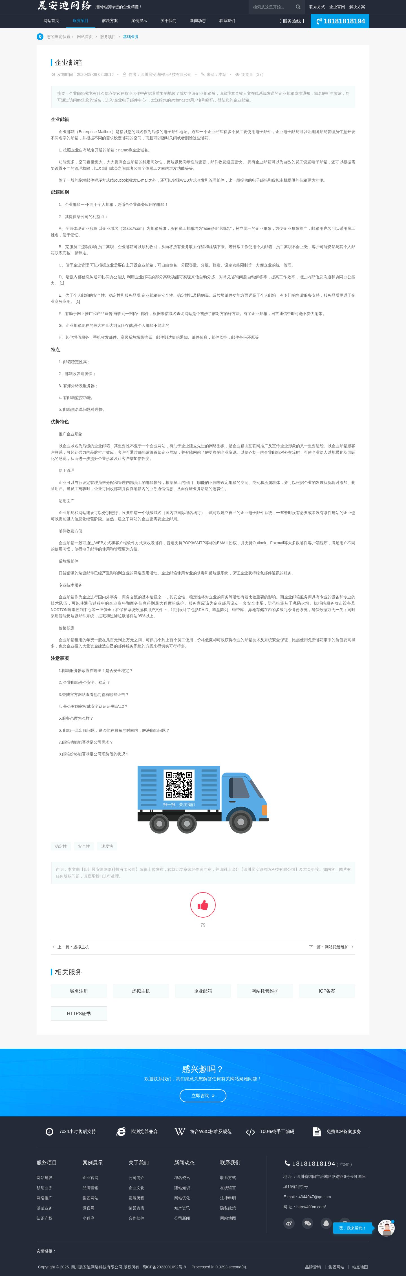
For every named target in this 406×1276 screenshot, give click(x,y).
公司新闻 (182, 1218)
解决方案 (357, 7)
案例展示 (139, 20)
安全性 (84, 846)
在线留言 (228, 1187)
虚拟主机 (141, 991)
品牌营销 (90, 1187)
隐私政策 (228, 1208)
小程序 (88, 1218)
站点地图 (360, 1267)
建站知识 (182, 1187)
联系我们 (227, 20)
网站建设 (44, 1177)
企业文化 (136, 1187)
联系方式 (317, 7)
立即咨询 (203, 1095)
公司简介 (136, 1177)
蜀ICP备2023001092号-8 (164, 1267)
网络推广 (44, 1198)
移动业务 (44, 1187)
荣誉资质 (136, 1208)
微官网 (88, 1208)
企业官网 (337, 7)
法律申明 (228, 1198)
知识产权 (44, 1218)
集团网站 (90, 1198)
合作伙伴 (136, 1218)
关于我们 (168, 20)
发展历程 (136, 1198)
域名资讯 (182, 1177)
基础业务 (131, 36)
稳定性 (61, 846)
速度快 (107, 846)
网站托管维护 (265, 991)
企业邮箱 (203, 991)
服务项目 (81, 20)
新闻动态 (198, 20)
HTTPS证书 (79, 1013)
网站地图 (228, 1218)
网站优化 (182, 1198)
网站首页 (51, 20)
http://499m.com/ (311, 1207)
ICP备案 (327, 991)
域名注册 (79, 991)
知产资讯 (182, 1208)
